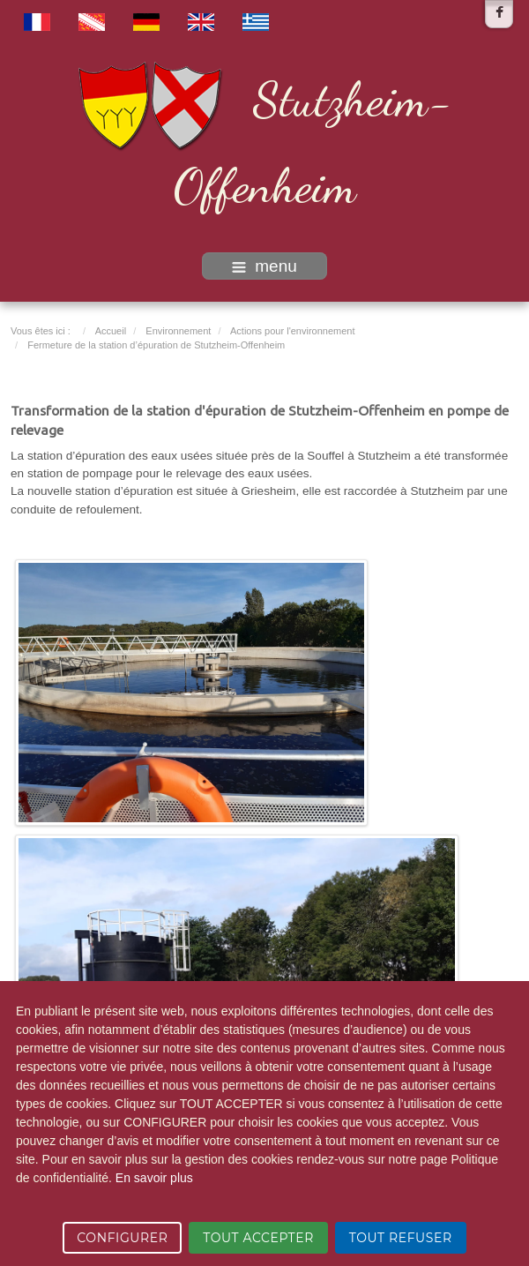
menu (264, 266)
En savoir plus (154, 1178)
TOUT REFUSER (400, 1238)
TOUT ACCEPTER (258, 1238)
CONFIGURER (122, 1238)
